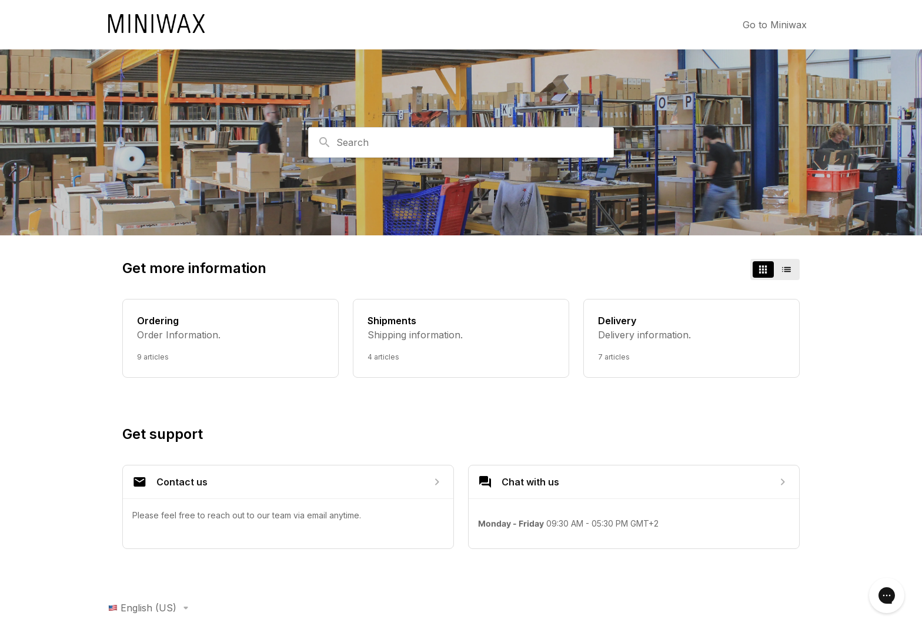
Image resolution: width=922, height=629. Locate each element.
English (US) (150, 608)
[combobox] (461, 142)
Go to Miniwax (775, 25)
